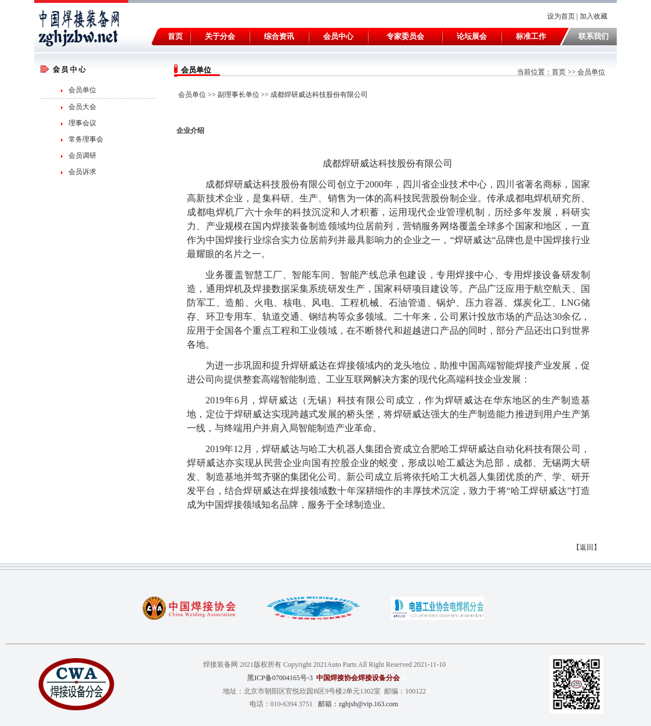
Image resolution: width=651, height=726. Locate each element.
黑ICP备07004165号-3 (280, 678)
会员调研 (82, 155)
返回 (587, 547)
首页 (559, 72)
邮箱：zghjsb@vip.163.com (358, 704)
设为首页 (561, 16)
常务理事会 (85, 139)
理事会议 (82, 123)
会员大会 (82, 107)
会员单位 (82, 90)
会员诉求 (82, 172)
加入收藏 (594, 16)
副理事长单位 (238, 95)
